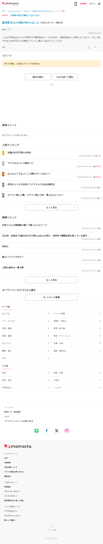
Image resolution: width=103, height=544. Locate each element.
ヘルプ (6, 416)
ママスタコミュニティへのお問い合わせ (18, 421)
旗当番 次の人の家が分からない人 (21, 22)
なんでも (6, 313)
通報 (3, 47)
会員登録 (83, 4)
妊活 (4, 373)
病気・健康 (7, 336)
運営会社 (7, 476)
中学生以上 (7, 388)
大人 (4, 358)
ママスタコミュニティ (12, 515)
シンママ (57, 388)
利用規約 (7, 487)
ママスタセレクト (10, 511)
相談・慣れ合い (60, 351)
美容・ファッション (62, 336)
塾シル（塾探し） (10, 520)
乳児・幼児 (7, 380)
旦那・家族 (7, 328)
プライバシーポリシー (12, 491)
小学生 (56, 380)
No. (4, 29)
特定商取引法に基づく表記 (14, 500)
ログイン (92, 4)
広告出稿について (10, 467)
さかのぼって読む (65, 77)
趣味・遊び (7, 351)
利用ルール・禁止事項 (12, 412)
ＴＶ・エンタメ (8, 321)
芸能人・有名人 (60, 321)
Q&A (6, 458)
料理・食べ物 (59, 328)
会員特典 (7, 462)
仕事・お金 (58, 343)
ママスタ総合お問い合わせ (14, 472)
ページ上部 (51, 530)
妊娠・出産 (58, 373)
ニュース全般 (59, 313)
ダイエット (7, 343)
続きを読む (38, 77)
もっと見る (51, 207)
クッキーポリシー (10, 496)
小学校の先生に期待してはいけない (25, 15)
